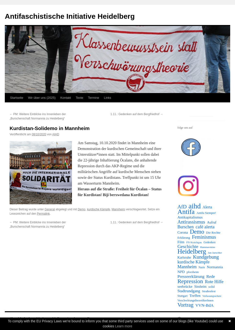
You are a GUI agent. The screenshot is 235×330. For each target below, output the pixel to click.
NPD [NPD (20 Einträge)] (181, 272)
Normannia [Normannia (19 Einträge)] (215, 267)
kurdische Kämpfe (98, 209)
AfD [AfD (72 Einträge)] (182, 207)
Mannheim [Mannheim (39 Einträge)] (187, 267)
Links (107, 98)
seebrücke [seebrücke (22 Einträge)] (184, 286)
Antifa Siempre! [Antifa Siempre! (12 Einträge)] (206, 213)
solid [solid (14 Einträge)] (211, 286)
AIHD (55, 134)
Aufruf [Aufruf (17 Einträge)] (211, 222)
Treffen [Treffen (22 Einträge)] (194, 295)
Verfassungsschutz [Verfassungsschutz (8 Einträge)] (211, 296)
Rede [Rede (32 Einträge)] (210, 276)
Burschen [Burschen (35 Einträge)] (185, 227)
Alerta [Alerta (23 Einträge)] (207, 207)
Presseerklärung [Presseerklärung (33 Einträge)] (190, 276)
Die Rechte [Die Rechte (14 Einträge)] (213, 232)
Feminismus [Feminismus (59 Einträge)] (204, 237)
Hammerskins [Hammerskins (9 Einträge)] (207, 247)
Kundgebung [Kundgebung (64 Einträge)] (206, 257)
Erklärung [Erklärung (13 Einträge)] (183, 237)
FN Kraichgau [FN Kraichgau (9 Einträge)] (194, 242)
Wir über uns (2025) (42, 98)
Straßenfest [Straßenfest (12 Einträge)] (209, 291)
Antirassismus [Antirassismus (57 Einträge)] (191, 222)
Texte (79, 98)
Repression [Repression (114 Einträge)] (190, 281)
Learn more (123, 326)
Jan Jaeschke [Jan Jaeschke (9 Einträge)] (215, 252)
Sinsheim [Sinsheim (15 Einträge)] (200, 286)
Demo (81, 209)
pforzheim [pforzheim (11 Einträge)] (193, 272)
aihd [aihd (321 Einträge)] (194, 206)
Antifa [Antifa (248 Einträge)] (186, 212)
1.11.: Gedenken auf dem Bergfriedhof (137, 114)
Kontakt (65, 98)
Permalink (43, 213)
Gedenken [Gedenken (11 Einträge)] (210, 242)
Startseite (16, 98)
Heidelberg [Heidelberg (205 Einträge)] (191, 251)
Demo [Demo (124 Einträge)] (197, 232)
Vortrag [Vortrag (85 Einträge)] (185, 305)
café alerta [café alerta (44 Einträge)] (205, 227)
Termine (93, 98)
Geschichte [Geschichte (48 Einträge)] (187, 246)
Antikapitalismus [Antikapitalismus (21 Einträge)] (190, 217)
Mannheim (118, 209)
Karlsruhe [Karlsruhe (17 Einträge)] (184, 257)
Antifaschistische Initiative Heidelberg (70, 16)
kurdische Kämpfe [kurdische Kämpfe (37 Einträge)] (193, 262)
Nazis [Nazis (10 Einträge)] (202, 267)
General (50, 209)
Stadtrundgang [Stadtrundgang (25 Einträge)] (188, 291)
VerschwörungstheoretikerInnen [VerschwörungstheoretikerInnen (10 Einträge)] (195, 300)
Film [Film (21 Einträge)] (180, 242)
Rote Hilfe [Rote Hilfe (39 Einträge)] (214, 282)
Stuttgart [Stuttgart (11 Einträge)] (182, 296)
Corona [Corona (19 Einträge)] (182, 232)
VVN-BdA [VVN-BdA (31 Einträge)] (204, 305)
